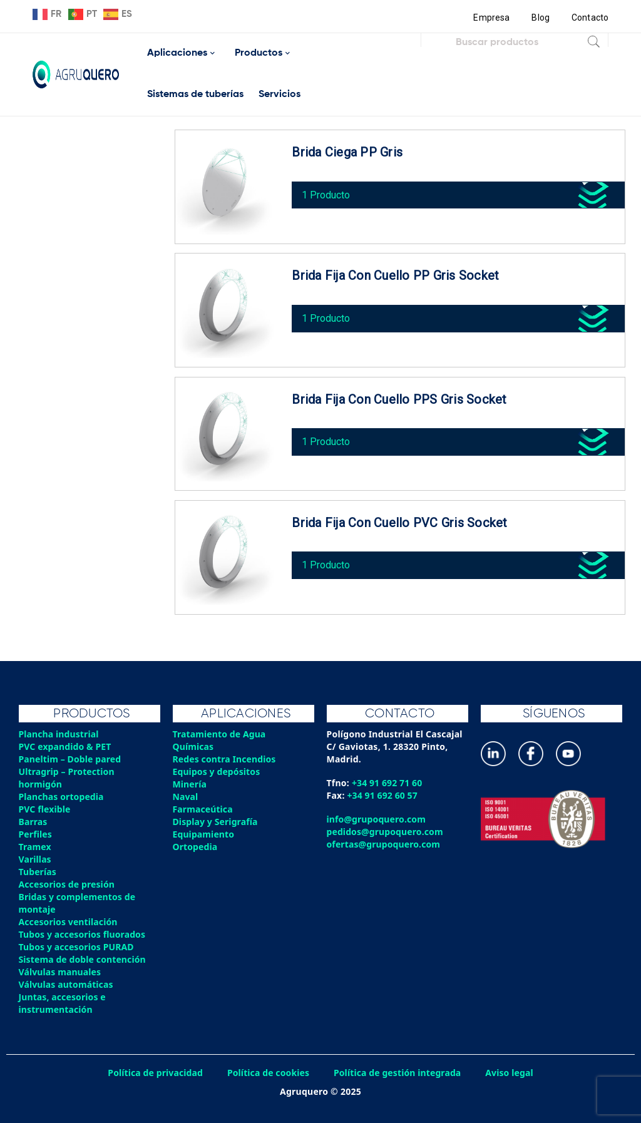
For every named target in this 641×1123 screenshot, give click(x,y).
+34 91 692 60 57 (383, 795)
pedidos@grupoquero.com (386, 832)
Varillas (35, 859)
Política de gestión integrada (399, 1073)
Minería (190, 784)
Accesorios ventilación (69, 922)
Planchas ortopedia (62, 797)
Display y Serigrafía (216, 822)
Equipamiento (204, 834)
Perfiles (36, 834)
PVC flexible (45, 809)
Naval (186, 797)
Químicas (194, 746)
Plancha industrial (60, 734)
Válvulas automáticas (67, 984)
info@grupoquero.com (377, 819)
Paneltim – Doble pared (71, 759)
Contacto (589, 18)
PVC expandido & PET (66, 746)
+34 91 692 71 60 (388, 783)
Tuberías (38, 872)
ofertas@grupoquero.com (385, 844)
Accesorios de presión (67, 884)
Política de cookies (267, 1073)
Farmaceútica (203, 809)
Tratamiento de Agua (220, 734)
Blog (540, 18)
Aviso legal (512, 1073)
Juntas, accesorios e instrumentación (63, 1003)
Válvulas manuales (61, 972)
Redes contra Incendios (225, 759)
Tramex (35, 847)
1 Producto (329, 191)
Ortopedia (195, 847)
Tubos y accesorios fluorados (83, 934)
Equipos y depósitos (217, 771)
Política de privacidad (153, 1073)
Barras (33, 822)
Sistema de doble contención (83, 959)
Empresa (490, 18)
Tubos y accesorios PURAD (77, 947)
